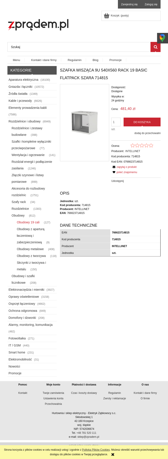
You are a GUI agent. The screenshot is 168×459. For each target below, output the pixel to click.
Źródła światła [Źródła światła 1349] (18, 93)
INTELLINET (132, 151)
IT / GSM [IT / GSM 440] (15, 345)
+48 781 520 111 (86, 432)
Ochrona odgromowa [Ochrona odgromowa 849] (23, 310)
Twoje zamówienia (53, 392)
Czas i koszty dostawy (84, 392)
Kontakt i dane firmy (145, 392)
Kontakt (22, 392)
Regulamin (114, 392)
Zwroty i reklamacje (114, 398)
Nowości (14, 366)
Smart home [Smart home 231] (17, 352)
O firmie (145, 398)
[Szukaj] (155, 47)
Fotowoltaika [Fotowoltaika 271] (17, 338)
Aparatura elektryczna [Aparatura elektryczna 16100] (23, 79)
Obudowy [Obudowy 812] (18, 215)
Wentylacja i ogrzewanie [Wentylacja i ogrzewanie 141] (28, 155)
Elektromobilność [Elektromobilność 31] (20, 359)
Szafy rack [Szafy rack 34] (19, 202)
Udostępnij (117, 181)
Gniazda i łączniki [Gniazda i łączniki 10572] (20, 86)
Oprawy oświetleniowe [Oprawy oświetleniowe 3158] (24, 296)
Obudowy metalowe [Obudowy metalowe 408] (30, 249)
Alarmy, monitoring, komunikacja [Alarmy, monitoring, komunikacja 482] (30, 324)
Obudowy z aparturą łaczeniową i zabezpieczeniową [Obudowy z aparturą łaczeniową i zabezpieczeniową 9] (30, 235)
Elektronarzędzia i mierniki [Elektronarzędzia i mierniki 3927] (26, 289)
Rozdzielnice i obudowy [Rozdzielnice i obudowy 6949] (24, 121)
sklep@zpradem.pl (88, 436)
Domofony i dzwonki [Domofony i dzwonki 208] (22, 317)
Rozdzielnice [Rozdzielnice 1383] (20, 208)
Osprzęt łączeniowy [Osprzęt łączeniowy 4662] (22, 303)
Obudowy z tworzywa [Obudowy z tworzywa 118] (31, 256)
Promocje (15, 373)
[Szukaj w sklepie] (78, 47)
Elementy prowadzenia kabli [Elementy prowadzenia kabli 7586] (28, 107)
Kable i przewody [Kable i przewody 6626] (20, 100)
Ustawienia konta (53, 398)
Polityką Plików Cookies (96, 449)
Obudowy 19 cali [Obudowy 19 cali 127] (28, 222)
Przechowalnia (53, 403)
